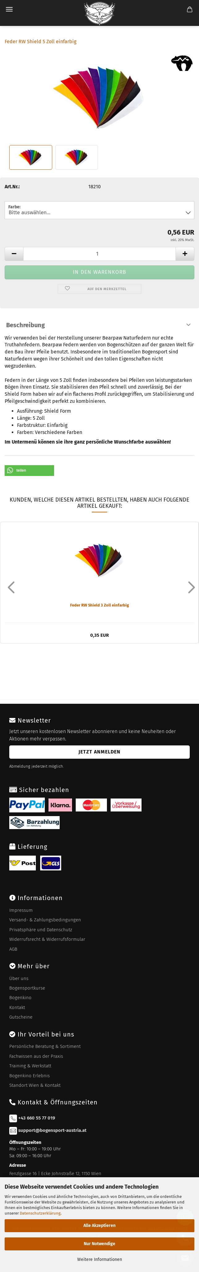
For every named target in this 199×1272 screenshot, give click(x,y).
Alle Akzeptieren (99, 1225)
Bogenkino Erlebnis (29, 1075)
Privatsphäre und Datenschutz (40, 929)
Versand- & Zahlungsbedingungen (45, 920)
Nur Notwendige (99, 1243)
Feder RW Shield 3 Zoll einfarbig (99, 605)
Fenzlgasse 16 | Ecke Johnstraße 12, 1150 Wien (55, 1173)
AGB (13, 949)
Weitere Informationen (99, 1259)
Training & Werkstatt (30, 1066)
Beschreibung (25, 325)
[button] (29, 470)
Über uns (18, 978)
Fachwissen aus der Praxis (36, 1056)
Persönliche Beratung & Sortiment (45, 1046)
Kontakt (17, 1007)
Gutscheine (20, 1017)
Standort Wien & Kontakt (35, 1085)
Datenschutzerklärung (40, 1213)
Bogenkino (20, 997)
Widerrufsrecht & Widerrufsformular (47, 939)
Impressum (21, 910)
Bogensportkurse (27, 988)
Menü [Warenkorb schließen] (9, 9)
